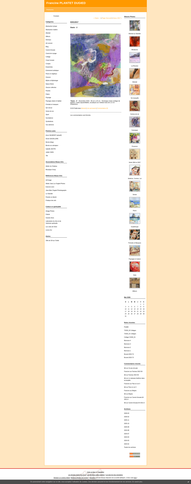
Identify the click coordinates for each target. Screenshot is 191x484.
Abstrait (48, 33)
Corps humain (50, 60)
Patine (48, 94)
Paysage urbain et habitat (53, 101)
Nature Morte (50, 84)
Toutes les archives (130, 447)
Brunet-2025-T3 (129, 357)
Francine (126, 371)
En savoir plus (137, 482)
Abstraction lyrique (51, 26)
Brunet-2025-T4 (129, 354)
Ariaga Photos (50, 211)
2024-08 (126, 430)
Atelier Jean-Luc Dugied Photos (55, 183)
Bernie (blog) (50, 142)
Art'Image (49, 180)
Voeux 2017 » (117, 18)
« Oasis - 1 (97, 18)
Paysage (48, 97)
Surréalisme (49, 118)
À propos (56, 16)
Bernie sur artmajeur (52, 145)
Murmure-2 (127, 347)
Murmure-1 (127, 350)
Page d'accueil (107, 18)
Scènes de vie (134, 114)
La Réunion (134, 66)
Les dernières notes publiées (96, 475)
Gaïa (134, 275)
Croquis (48, 63)
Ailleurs (48, 36)
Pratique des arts (51, 200)
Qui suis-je (49, 107)
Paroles (48, 90)
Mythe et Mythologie (52, 80)
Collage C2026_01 (130, 337)
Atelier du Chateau (51, 166)
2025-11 (126, 420)
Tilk (47, 155)
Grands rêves (50, 218)
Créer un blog (91, 472)
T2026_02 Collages (130, 330)
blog (135, 478)
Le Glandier (49, 193)
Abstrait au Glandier (135, 33)
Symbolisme (49, 121)
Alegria (134, 390)
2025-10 (126, 423)
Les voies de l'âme (51, 226)
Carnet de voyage (51, 53)
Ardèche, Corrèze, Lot (135, 178)
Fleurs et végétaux (51, 73)
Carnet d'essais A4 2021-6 (136, 403)
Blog (47, 46)
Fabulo (48, 214)
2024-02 (126, 444)
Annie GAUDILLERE (52, 138)
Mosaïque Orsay (51, 169)
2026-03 (126, 413)
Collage (48, 56)
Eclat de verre (50, 187)
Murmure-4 (127, 340)
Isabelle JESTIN (51, 149)
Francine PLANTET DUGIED (66, 3)
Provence (135, 146)
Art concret (49, 43)
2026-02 (126, 416)
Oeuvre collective (51, 87)
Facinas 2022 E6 (137, 371)
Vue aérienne (50, 124)
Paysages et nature (135, 259)
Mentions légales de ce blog (79, 478)
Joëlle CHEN (50, 152)
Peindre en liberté (51, 197)
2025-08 (126, 427)
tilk (125, 368)
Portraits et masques (52, 104)
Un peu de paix (133, 368)
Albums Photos (129, 16)
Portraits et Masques (134, 243)
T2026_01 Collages (130, 333)
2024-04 (126, 437)
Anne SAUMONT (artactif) (54, 135)
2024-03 (126, 440)
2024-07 (126, 433)
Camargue (134, 130)
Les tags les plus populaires (114, 475)
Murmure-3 (127, 344)
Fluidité (126, 327)
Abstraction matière (52, 29)
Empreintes (49, 67)
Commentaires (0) (102, 108)
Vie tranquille (135, 98)
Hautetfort (101, 472)
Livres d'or (49, 230)
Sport (47, 114)
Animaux (48, 39)
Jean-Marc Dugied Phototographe (56, 190)
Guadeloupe (134, 226)
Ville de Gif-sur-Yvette (52, 240)
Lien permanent (91, 108)
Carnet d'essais (50, 50)
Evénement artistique (52, 70)
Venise (135, 194)
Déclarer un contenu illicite (62, 478)
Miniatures (135, 49)
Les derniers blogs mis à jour (77, 475)
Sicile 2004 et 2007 (134, 162)
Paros (134, 210)
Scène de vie (50, 111)
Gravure (48, 77)
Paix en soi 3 (136, 383)
